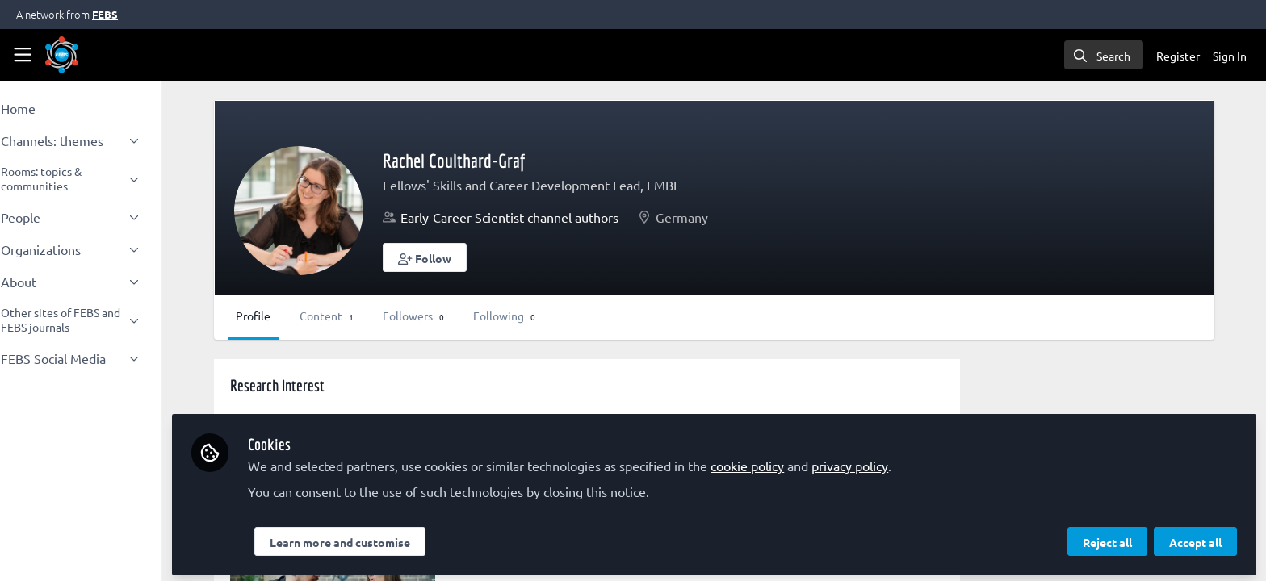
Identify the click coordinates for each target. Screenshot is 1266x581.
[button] (469, 257)
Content (371, 315)
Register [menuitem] (1178, 55)
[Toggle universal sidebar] (22, 54)
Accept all (1195, 538)
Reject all (1107, 538)
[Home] (61, 55)
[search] (1103, 54)
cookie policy (791, 462)
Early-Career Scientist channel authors (554, 217)
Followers (457, 315)
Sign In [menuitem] (1230, 55)
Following (549, 315)
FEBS (105, 14)
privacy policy (894, 462)
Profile (297, 315)
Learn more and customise (384, 538)
